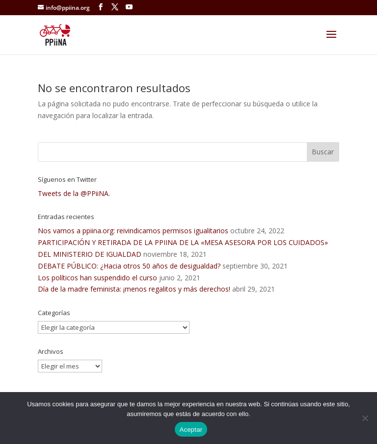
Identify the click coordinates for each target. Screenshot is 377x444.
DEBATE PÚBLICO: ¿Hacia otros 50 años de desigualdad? (129, 266)
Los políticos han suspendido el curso (97, 277)
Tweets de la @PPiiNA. (74, 193)
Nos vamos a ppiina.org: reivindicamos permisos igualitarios (133, 230)
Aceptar (191, 429)
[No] (365, 418)
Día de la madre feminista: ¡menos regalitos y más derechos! (134, 289)
